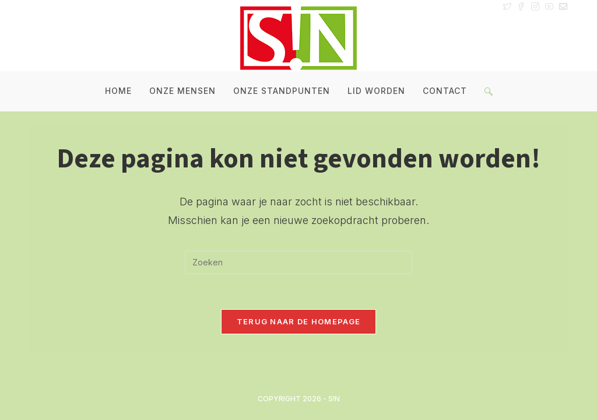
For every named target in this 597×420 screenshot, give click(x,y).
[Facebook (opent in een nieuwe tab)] (521, 6)
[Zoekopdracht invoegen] (298, 262)
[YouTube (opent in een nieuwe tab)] (549, 6)
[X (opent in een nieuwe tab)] (507, 6)
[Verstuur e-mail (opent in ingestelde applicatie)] (561, 6)
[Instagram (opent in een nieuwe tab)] (535, 6)
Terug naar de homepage (299, 321)
